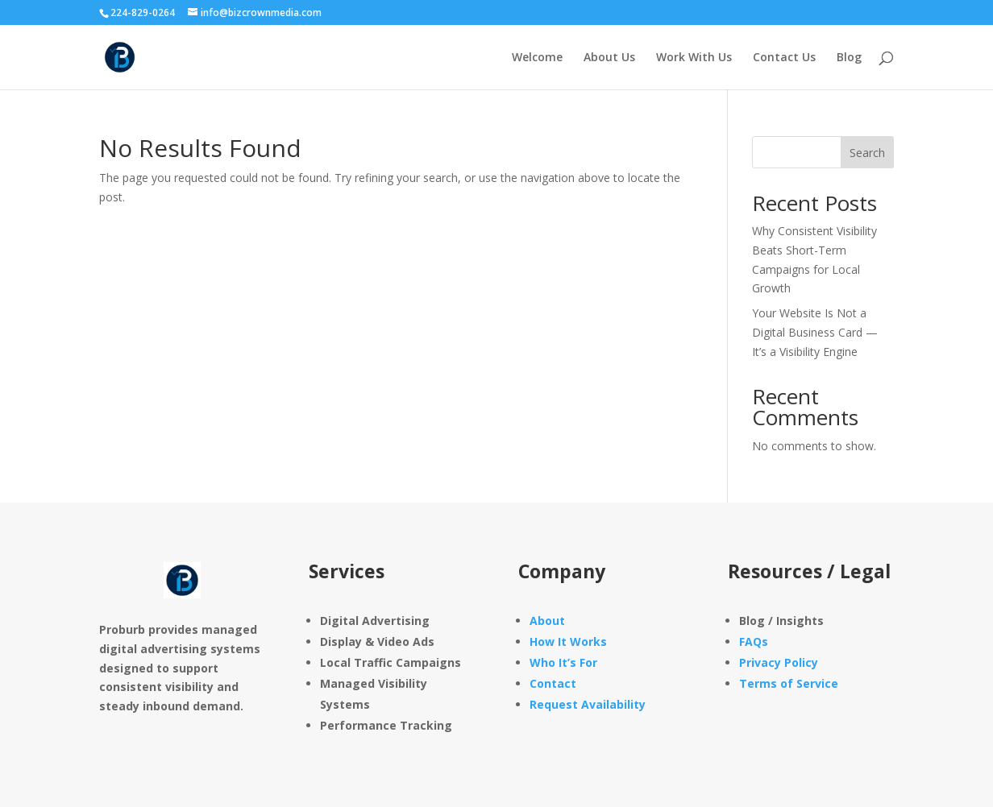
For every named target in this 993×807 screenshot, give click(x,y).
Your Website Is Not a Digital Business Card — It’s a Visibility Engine (815, 332)
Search (867, 152)
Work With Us (694, 58)
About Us (609, 58)
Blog (849, 58)
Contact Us (784, 58)
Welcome (537, 58)
